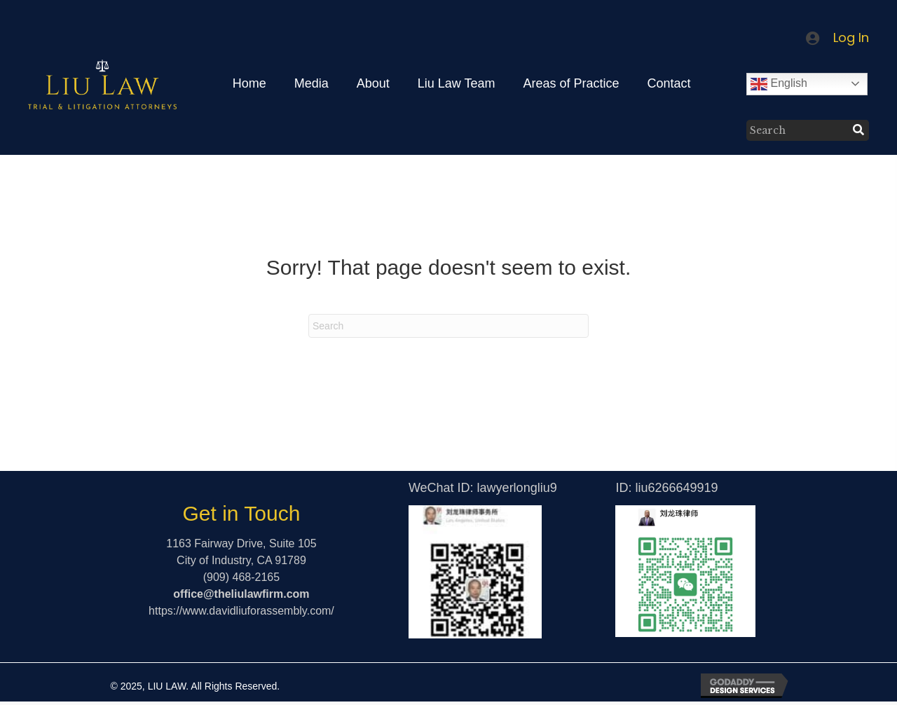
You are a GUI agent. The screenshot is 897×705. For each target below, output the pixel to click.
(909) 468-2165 (241, 577)
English (779, 84)
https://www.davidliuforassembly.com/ (241, 611)
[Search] (448, 326)
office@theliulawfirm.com (241, 594)
